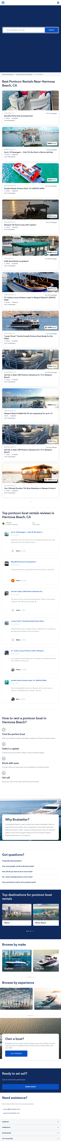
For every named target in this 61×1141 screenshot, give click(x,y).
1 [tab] (27, 931)
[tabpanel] (16, 915)
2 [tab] (28, 931)
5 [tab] (34, 931)
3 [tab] (30, 931)
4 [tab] (32, 931)
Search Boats (30, 1086)
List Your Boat (16, 1053)
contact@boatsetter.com (11, 1109)
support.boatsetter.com (11, 1113)
